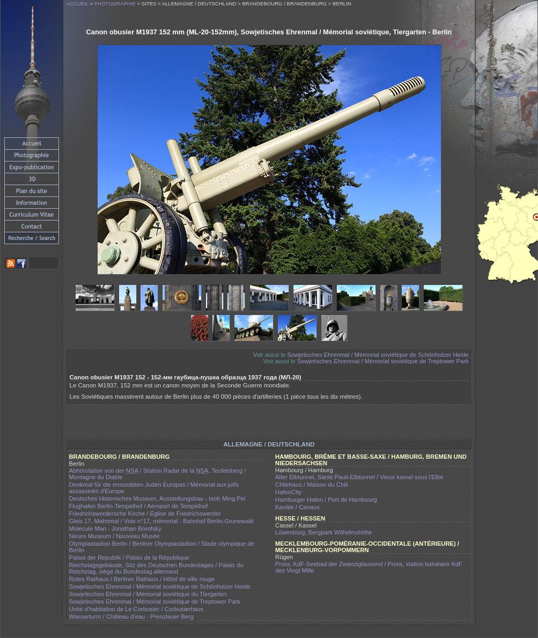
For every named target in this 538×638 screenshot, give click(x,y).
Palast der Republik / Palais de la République (129, 557)
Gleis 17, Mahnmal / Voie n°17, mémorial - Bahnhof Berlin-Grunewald (161, 521)
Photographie (115, 3)
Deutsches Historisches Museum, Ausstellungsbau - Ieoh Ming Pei (157, 498)
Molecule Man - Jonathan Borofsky (115, 528)
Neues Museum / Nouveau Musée (114, 536)
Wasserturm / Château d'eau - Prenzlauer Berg (131, 616)
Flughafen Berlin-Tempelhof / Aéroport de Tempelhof (138, 506)
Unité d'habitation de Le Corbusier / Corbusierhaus (136, 609)
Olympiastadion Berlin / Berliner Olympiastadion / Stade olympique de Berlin (161, 546)
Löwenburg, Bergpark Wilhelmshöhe (323, 532)
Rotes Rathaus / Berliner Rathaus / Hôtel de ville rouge (142, 579)
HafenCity (288, 492)
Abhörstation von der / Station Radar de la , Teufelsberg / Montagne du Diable (157, 473)
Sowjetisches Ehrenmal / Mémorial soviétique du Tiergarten (148, 594)
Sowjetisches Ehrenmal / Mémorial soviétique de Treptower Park (383, 361)
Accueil (78, 3)
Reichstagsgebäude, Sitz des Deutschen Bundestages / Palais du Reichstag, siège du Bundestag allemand (156, 568)
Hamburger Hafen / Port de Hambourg (326, 499)
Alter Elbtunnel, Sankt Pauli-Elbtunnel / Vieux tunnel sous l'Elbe (359, 477)
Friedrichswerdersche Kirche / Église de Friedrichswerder (145, 513)
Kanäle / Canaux (297, 507)
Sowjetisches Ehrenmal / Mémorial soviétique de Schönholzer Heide (377, 354)
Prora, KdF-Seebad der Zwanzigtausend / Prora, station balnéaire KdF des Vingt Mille (368, 567)
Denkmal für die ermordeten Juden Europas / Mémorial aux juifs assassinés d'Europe (154, 487)
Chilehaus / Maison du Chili (311, 484)
